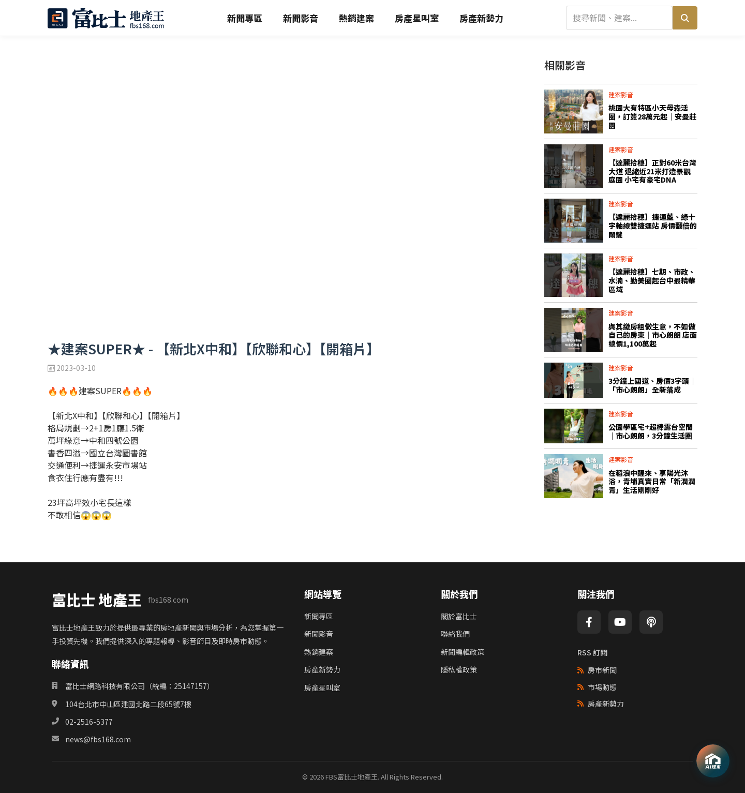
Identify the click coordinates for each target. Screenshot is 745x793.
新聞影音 (300, 17)
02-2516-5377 (89, 721)
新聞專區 (244, 17)
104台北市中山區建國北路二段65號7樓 (128, 704)
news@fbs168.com (98, 739)
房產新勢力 (481, 17)
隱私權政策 (459, 669)
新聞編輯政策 (462, 652)
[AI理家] (712, 760)
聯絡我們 (455, 634)
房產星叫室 (417, 17)
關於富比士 (459, 616)
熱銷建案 (356, 17)
